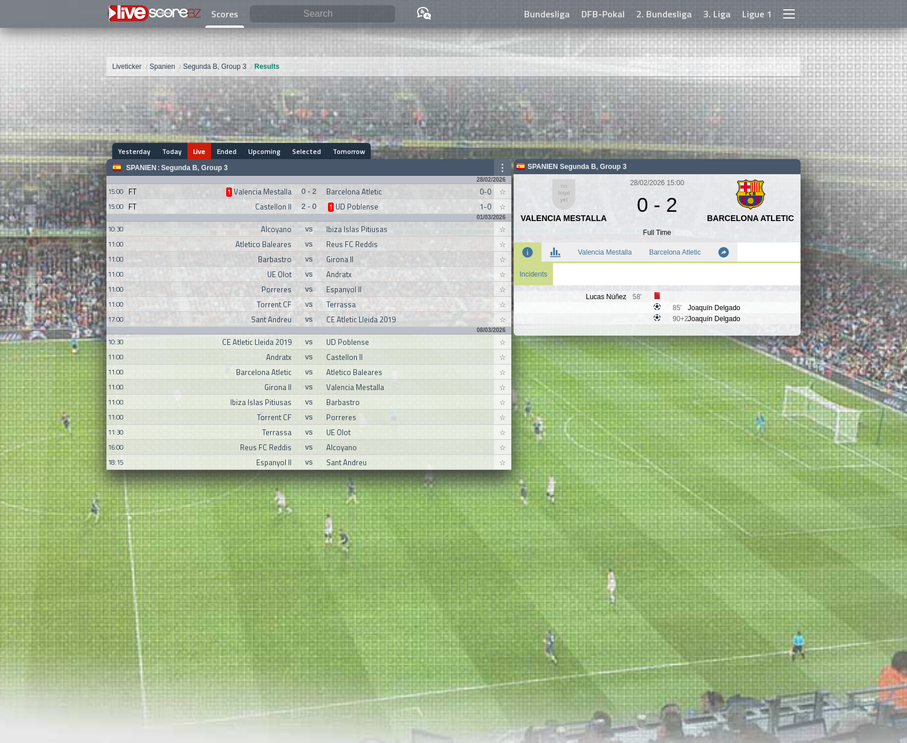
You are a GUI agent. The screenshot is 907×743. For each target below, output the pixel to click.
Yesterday (134, 151)
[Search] (322, 14)
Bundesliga (547, 14)
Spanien (141, 168)
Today (172, 151)
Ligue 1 (757, 14)
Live (199, 151)
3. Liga (717, 14)
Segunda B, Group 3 (194, 168)
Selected (306, 151)
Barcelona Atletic (674, 252)
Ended (227, 151)
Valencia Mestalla (605, 252)
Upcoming (264, 151)
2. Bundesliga (664, 14)
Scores (224, 14)
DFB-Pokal (603, 14)
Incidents (533, 274)
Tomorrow (349, 151)
